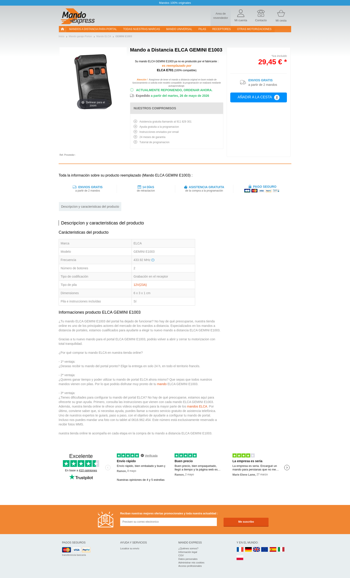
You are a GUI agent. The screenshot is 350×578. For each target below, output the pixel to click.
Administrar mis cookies (191, 562)
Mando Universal (179, 29)
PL (240, 558)
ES (273, 549)
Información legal (187, 552)
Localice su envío (129, 548)
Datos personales (188, 559)
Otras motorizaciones (254, 29)
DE (248, 549)
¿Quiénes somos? (188, 548)
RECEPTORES (221, 29)
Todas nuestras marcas (141, 29)
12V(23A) (140, 285)
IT (281, 549)
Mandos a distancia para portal (93, 29)
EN (264, 549)
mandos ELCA (197, 406)
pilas (202, 29)
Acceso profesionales (190, 566)
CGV (181, 555)
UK (256, 549)
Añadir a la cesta (259, 97)
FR (240, 549)
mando (162, 384)
